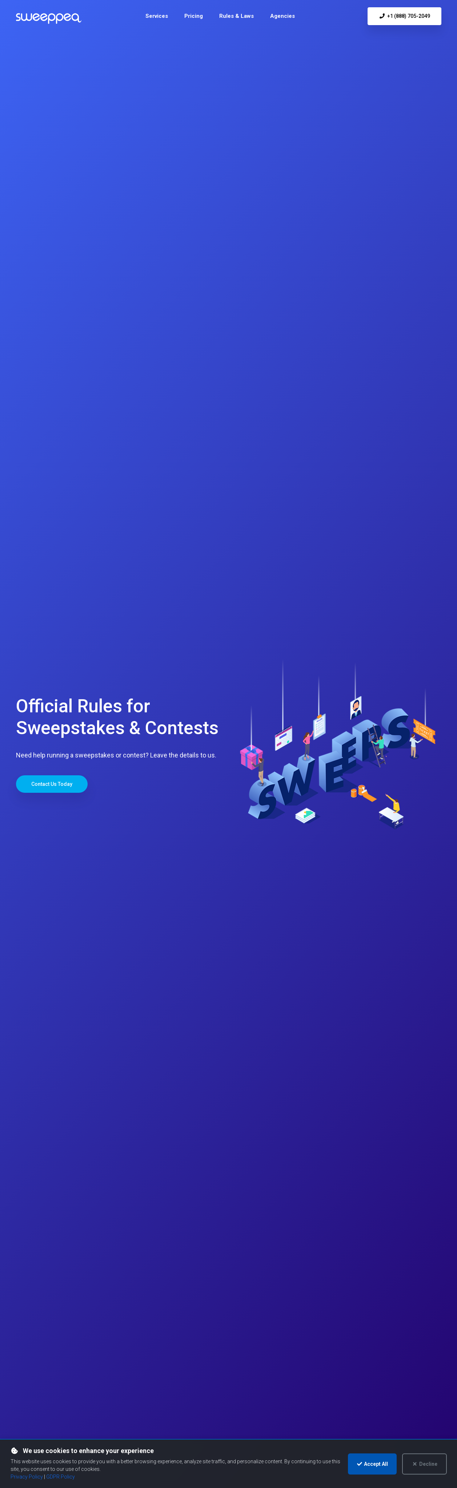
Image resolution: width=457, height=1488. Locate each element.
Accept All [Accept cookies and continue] (372, 1464)
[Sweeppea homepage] (48, 18)
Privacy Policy (27, 1477)
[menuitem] (156, 16)
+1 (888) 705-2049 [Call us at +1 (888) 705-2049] (404, 16)
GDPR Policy (60, 1477)
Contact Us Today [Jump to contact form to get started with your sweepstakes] (51, 784)
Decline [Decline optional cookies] (424, 1464)
